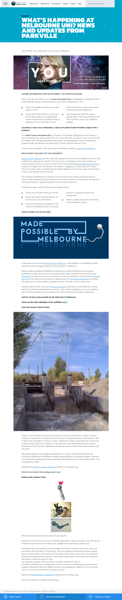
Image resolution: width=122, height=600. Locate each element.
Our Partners (56, 4)
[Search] (100, 3)
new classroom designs (79, 279)
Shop (80, 4)
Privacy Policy (24, 591)
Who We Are (45, 4)
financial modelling (58, 286)
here (65, 302)
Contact (65, 4)
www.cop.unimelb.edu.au (85, 148)
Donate (73, 4)
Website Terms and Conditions (48, 591)
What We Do (34, 4)
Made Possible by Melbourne (54, 263)
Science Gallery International (87, 164)
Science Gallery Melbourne (32, 158)
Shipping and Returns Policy (34, 591)
